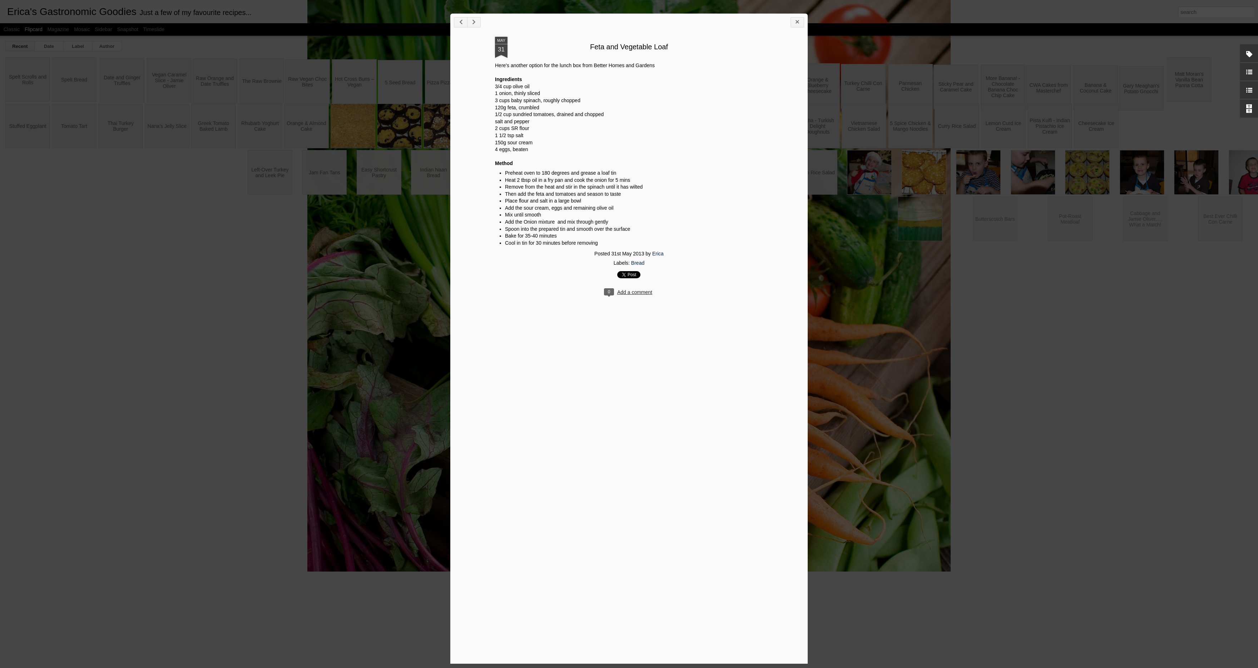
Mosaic (82, 29)
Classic (12, 29)
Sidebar (103, 29)
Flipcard (34, 29)
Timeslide (153, 29)
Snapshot (127, 29)
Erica (993, 422)
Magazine (58, 29)
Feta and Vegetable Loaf (965, 215)
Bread (973, 431)
